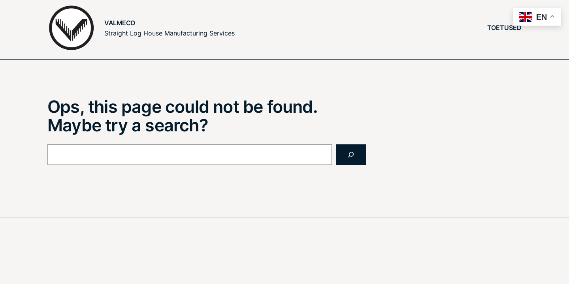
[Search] (351, 154)
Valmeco (119, 23)
